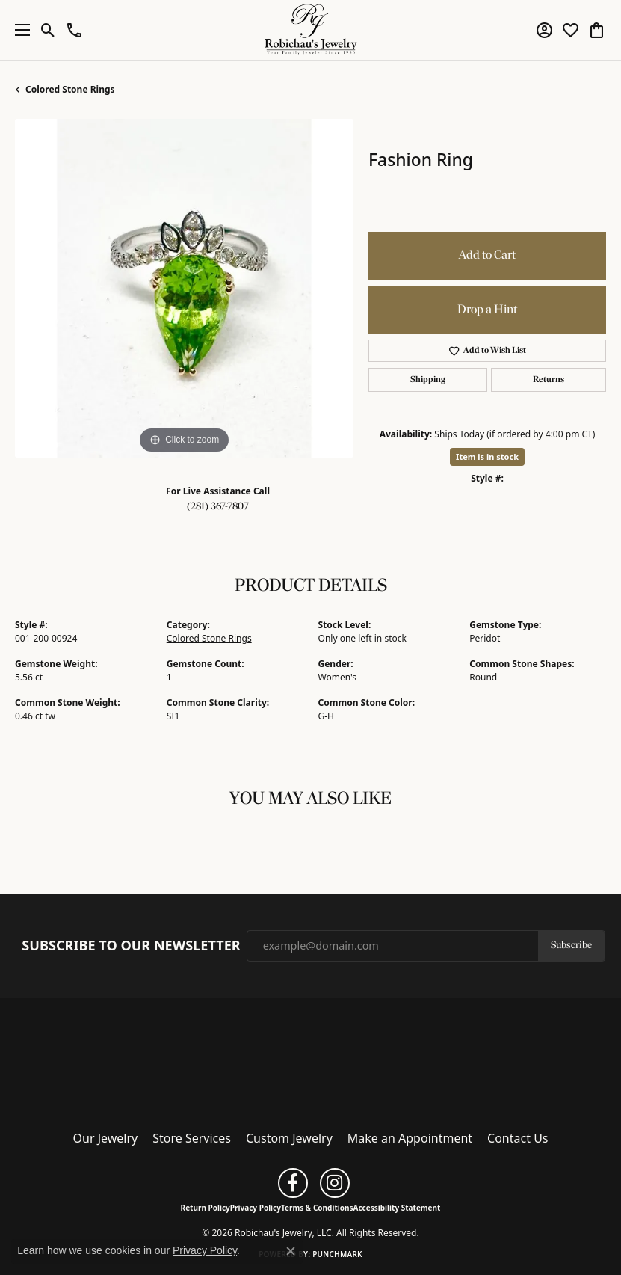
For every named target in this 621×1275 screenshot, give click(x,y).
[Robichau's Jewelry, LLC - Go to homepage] (311, 1059)
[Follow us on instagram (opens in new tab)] (335, 1183)
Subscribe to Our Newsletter (131, 946)
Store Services (191, 1138)
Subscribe (571, 945)
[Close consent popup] (290, 1251)
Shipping (427, 379)
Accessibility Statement (397, 1207)
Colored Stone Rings (70, 89)
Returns (548, 379)
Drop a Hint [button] (487, 310)
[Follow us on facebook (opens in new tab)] (293, 1183)
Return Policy (205, 1207)
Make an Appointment (409, 1138)
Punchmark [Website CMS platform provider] (337, 1254)
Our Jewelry (105, 1138)
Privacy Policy (255, 1207)
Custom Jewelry (289, 1138)
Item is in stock (487, 456)
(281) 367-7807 (218, 506)
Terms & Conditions (317, 1207)
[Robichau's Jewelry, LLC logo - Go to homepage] (310, 30)
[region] (184, 288)
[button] (48, 30)
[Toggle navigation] (18, 30)
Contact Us (517, 1138)
